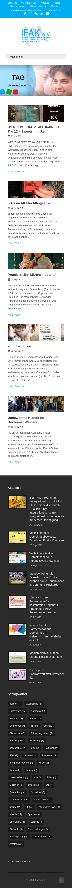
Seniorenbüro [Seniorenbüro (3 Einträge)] (42, 799)
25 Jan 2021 (16, 136)
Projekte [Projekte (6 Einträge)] (34, 785)
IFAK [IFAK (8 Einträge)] (14, 755)
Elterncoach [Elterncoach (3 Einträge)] (17, 733)
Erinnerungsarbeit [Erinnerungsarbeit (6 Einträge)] (42, 733)
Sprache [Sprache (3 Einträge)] (37, 821)
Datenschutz (35, 10)
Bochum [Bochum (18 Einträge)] (16, 718)
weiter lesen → (16, 171)
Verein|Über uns (28, 3)
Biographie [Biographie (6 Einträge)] (38, 711)
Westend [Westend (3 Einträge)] (16, 844)
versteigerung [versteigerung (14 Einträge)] (19, 836)
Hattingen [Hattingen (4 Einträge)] (51, 748)
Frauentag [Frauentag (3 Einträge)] (37, 740)
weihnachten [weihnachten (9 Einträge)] (42, 836)
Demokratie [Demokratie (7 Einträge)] (17, 725)
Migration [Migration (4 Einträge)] (16, 785)
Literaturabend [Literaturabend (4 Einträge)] (19, 777)
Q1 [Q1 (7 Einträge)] (49, 785)
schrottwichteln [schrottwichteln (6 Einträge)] (19, 799)
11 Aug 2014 (17, 279)
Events (54, 6)
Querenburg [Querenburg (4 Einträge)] (17, 792)
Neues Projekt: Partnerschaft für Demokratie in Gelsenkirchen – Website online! (45, 632)
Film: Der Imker (19, 346)
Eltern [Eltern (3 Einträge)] (48, 725)
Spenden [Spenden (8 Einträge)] (34, 814)
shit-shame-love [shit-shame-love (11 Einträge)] (49, 807)
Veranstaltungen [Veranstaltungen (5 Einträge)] (38, 829)
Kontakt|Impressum (20, 10)
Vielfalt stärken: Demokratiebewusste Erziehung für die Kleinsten (46, 536)
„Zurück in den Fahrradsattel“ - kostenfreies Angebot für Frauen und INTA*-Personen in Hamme (44, 605)
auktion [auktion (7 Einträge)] (15, 703)
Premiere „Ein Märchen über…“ (32, 275)
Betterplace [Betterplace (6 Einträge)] (17, 711)
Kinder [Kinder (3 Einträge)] (44, 762)
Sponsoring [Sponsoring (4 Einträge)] (17, 821)
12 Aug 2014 (17, 208)
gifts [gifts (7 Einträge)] (35, 748)
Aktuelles (45, 3)
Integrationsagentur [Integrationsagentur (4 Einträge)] (21, 762)
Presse (57, 3)
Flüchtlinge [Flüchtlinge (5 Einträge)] (17, 740)
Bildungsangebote (38, 6)
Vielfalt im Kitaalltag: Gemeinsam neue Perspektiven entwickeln (44, 557)
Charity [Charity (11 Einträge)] (35, 718)
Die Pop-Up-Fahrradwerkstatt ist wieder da (46, 673)
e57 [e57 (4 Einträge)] (34, 725)
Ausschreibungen (20, 861)
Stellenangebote (18, 6)
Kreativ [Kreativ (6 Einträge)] (15, 770)
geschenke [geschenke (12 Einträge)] (18, 748)
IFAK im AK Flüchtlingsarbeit (30, 203)
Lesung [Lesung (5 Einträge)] (31, 770)
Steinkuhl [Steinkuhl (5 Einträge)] (16, 829)
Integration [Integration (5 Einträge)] (49, 755)
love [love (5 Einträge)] (37, 777)
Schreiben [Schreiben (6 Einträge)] (38, 792)
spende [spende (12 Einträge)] (16, 814)
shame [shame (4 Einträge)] (15, 807)
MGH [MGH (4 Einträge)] (51, 777)
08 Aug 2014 (17, 427)
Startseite (12, 3)
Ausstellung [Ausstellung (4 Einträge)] (34, 703)
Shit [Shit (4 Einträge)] (29, 807)
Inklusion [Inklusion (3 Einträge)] (30, 755)
